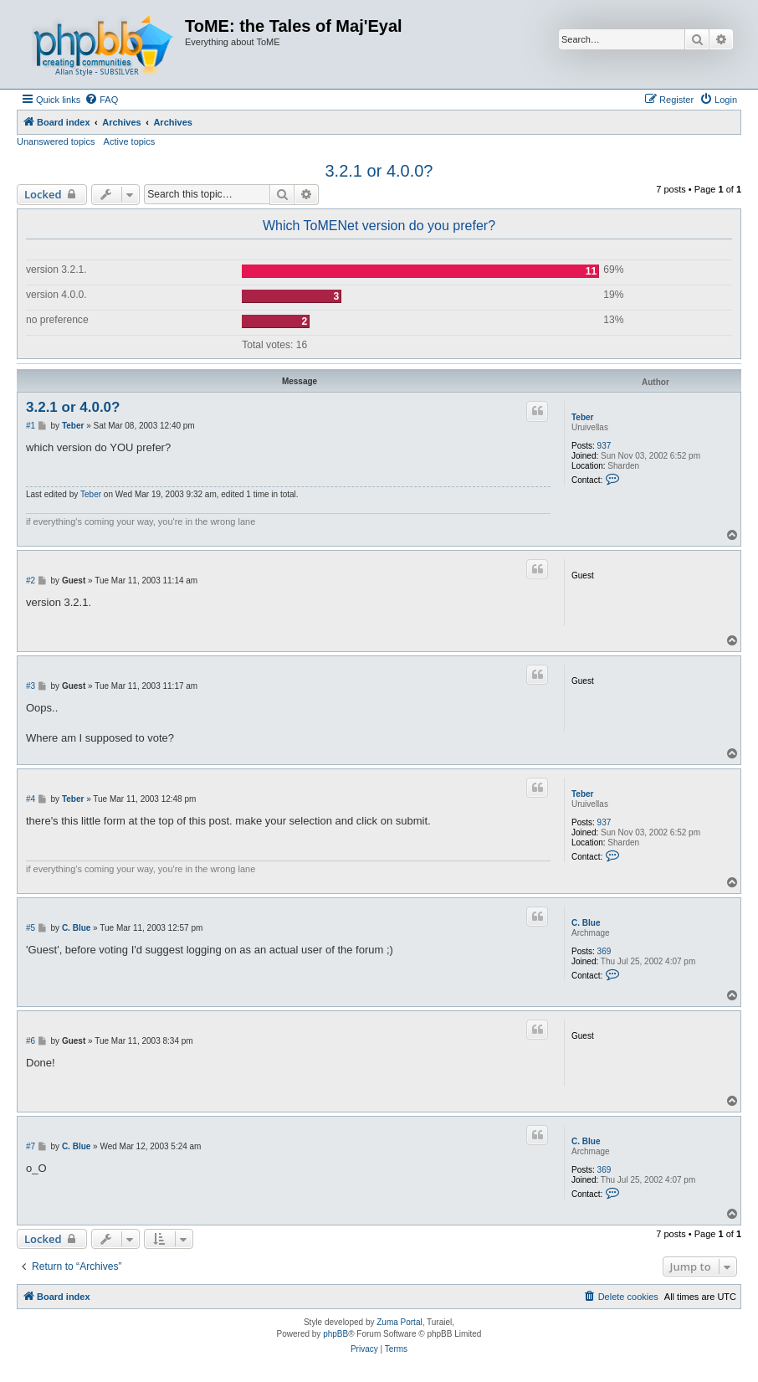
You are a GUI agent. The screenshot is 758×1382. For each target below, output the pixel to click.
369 (604, 951)
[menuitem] (101, 100)
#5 (30, 927)
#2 (30, 580)
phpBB (335, 1333)
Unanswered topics (56, 141)
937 (604, 445)
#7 (30, 1146)
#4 (30, 799)
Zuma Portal (399, 1322)
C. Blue (585, 922)
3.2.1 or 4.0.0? (379, 171)
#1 (30, 425)
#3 (30, 686)
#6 (30, 1040)
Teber (582, 417)
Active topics (130, 141)
